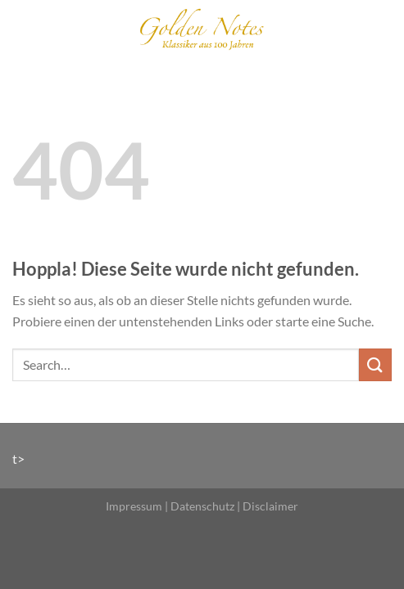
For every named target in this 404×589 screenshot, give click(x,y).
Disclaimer (270, 506)
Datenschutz (202, 506)
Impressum (134, 506)
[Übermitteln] (375, 364)
